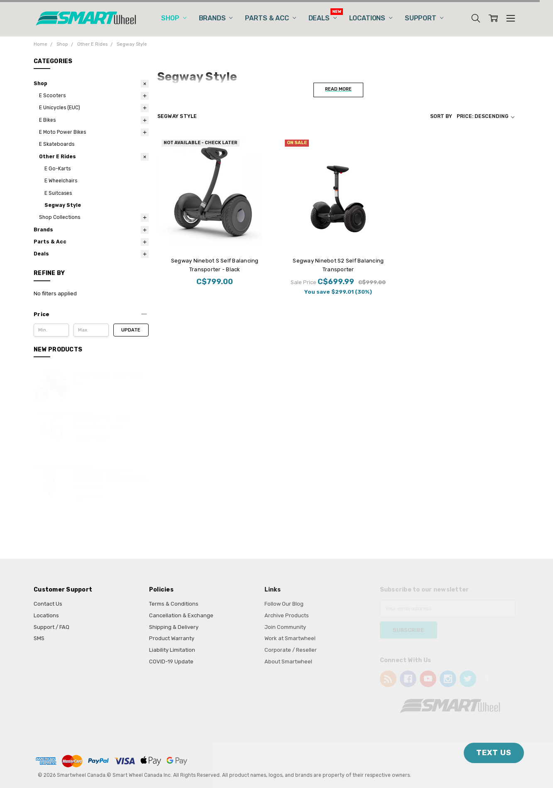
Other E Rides (57, 157)
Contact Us (48, 604)
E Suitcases (58, 193)
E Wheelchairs (60, 181)
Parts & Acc (270, 18)
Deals (322, 18)
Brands (216, 18)
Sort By (441, 116)
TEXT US (493, 752)
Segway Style (62, 205)
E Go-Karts (57, 169)
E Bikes (47, 120)
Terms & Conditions (173, 604)
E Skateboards (56, 144)
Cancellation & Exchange (181, 615)
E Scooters (52, 95)
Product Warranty (171, 638)
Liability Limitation (172, 650)
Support (424, 18)
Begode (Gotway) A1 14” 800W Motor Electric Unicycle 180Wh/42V (110, 479)
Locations (370, 18)
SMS (39, 638)
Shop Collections (59, 217)
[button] (91, 314)
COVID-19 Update (171, 661)
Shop (173, 18)
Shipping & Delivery (173, 627)
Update (130, 330)
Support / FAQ (51, 627)
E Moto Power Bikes (62, 132)
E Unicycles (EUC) (59, 107)
